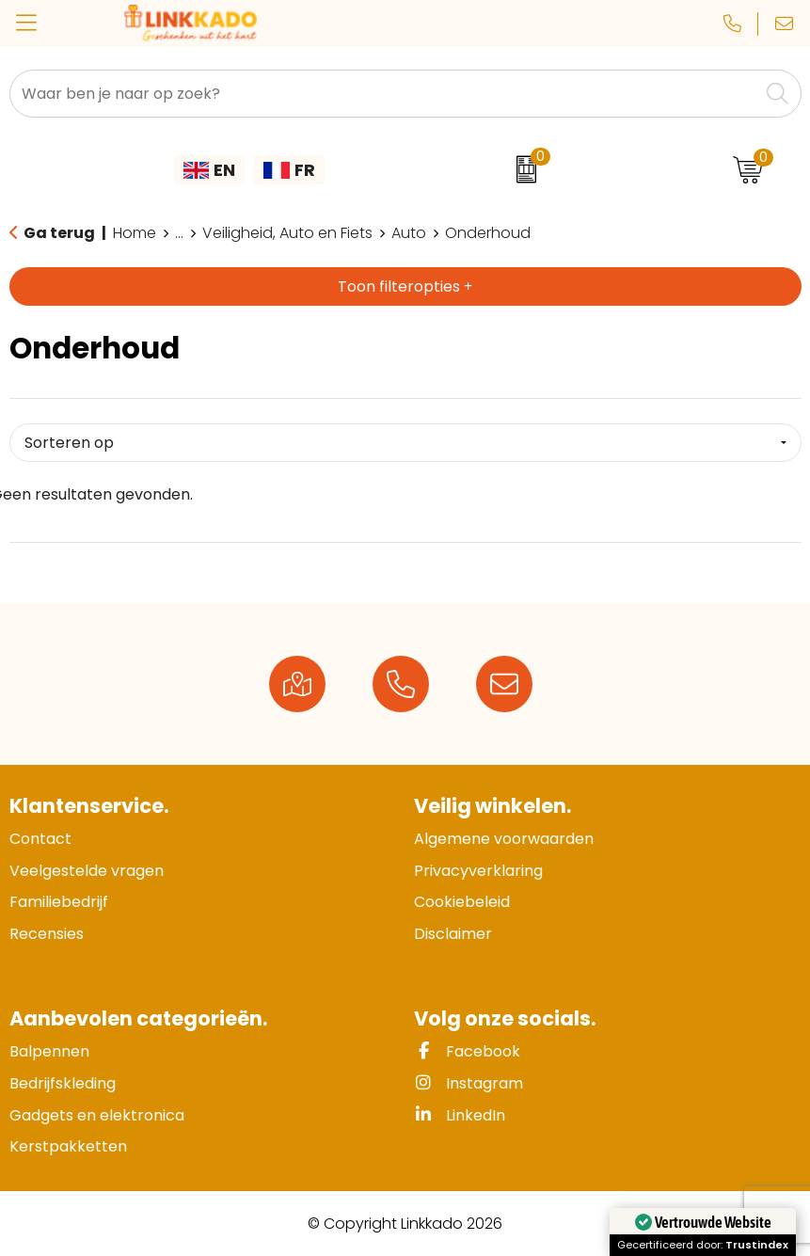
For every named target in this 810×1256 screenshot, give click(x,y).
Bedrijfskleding (62, 1083)
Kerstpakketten (68, 1146)
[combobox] (384, 93)
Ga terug (59, 233)
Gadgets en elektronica (96, 1115)
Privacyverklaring (478, 871)
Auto (408, 233)
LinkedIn (459, 1115)
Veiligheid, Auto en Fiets (287, 233)
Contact (40, 839)
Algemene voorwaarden (504, 839)
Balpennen (49, 1051)
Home (134, 233)
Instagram (468, 1083)
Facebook (467, 1051)
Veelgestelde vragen (86, 871)
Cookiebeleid (462, 902)
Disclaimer (453, 934)
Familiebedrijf (58, 902)
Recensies (46, 934)
